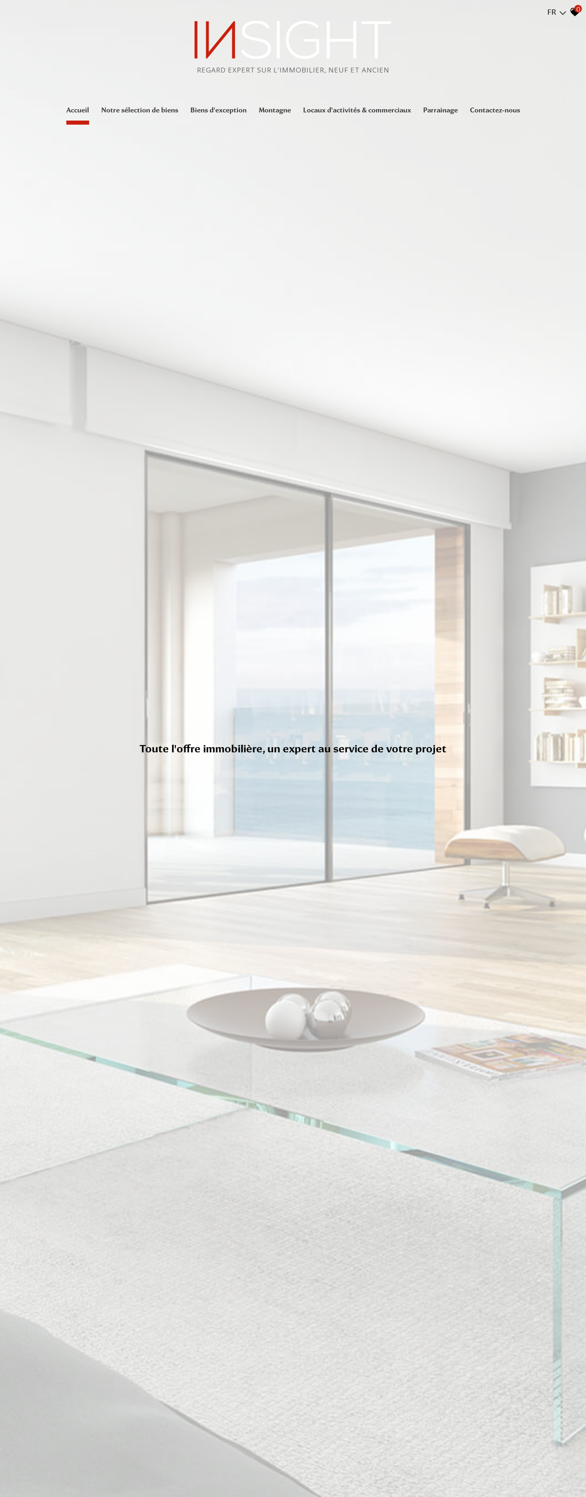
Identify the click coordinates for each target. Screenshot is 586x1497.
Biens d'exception (218, 110)
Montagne (275, 110)
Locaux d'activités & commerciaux (357, 110)
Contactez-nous (495, 110)
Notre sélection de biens (139, 110)
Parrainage (440, 110)
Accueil (77, 110)
